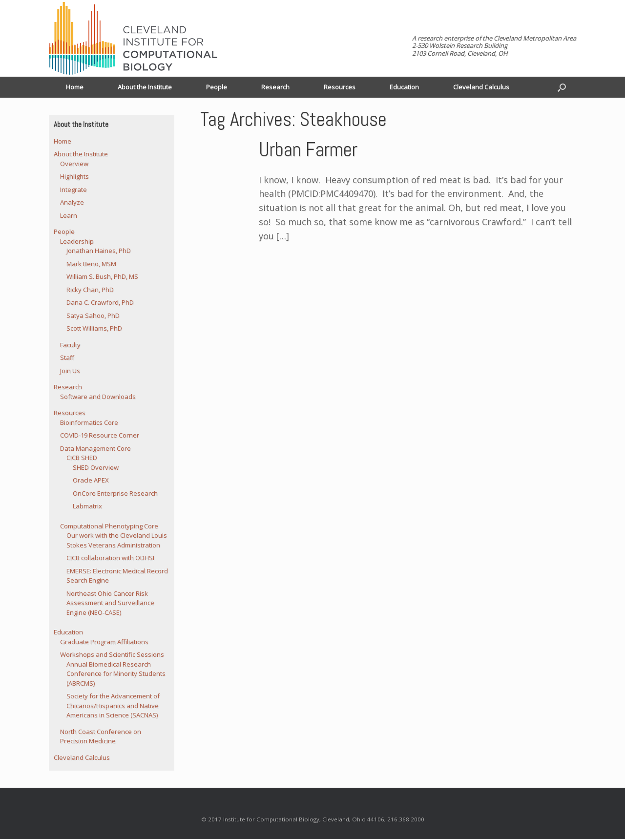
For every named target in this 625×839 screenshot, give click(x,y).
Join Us (70, 370)
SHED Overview (96, 467)
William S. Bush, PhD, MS (102, 276)
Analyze (72, 202)
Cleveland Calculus (481, 87)
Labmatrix (87, 506)
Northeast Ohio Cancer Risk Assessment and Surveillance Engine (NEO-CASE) (110, 603)
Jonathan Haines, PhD (98, 250)
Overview (74, 163)
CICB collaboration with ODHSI (110, 557)
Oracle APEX (91, 480)
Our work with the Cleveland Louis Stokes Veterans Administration (116, 540)
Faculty (70, 344)
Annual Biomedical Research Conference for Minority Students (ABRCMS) (116, 674)
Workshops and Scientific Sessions (112, 654)
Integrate (73, 189)
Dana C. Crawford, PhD (100, 302)
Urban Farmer (308, 149)
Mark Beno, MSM (91, 263)
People (216, 87)
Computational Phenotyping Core (109, 526)
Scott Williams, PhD (94, 328)
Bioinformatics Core (89, 422)
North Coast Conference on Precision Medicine (100, 736)
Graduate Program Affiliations (104, 641)
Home (74, 87)
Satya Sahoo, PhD (93, 315)
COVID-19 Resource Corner (99, 435)
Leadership (77, 241)
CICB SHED (81, 457)
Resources (339, 87)
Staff (67, 357)
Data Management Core (95, 448)
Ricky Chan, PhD (90, 289)
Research (275, 87)
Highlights (74, 176)
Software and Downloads (98, 396)
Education (404, 87)
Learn (68, 215)
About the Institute (145, 87)
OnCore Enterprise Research (115, 493)
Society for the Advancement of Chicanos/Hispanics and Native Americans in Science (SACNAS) (113, 705)
